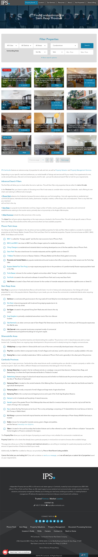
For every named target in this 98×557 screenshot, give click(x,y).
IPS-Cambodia (6, 170)
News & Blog (92, 2)
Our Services (52, 3)
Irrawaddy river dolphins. (26, 424)
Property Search (31, 3)
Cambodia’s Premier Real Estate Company (54, 537)
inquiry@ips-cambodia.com (55, 505)
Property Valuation (61, 170)
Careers (48, 531)
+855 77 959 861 (40, 505)
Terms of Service (44, 548)
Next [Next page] (65, 160)
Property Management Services (81, 170)
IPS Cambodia (35, 537)
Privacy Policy (54, 548)
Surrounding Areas (12, 51)
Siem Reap (28, 489)
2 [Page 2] (47, 160)
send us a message (49, 455)
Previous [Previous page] (34, 160)
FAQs (39, 531)
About (71, 3)
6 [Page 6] (57, 160)
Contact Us (58, 531)
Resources (62, 3)
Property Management (56, 527)
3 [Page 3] (51, 160)
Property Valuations (37, 527)
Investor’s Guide (28, 531)
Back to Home (70, 531)
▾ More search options (49, 58)
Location (42, 3)
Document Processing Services (79, 527)
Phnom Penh (18, 489)
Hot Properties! (80, 3)
